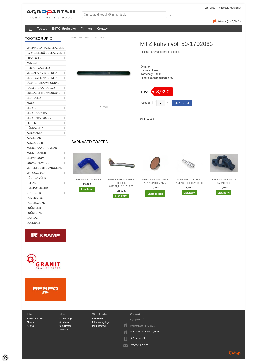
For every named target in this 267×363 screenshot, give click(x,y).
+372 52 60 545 (138, 338)
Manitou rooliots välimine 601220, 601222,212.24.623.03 (121, 183)
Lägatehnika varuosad (43, 82)
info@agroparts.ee (139, 344)
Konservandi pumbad (42, 147)
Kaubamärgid (65, 318)
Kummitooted (36, 152)
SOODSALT (33, 222)
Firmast (86, 28)
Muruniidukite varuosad (44, 167)
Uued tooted (65, 326)
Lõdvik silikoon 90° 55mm (87, 179)
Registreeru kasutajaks (229, 7)
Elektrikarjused (39, 117)
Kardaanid (34, 132)
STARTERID (34, 192)
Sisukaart (64, 329)
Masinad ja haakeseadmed (45, 47)
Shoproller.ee (235, 353)
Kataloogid (35, 142)
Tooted (42, 28)
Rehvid (31, 182)
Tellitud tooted (99, 326)
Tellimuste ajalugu (100, 322)
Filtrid (31, 122)
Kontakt (102, 28)
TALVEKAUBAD (36, 202)
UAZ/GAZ (32, 217)
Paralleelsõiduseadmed (44, 52)
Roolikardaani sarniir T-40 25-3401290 (223, 181)
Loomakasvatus (38, 162)
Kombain (33, 62)
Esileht (74, 37)
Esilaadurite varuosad (43, 92)
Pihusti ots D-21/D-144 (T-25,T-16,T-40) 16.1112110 (189, 181)
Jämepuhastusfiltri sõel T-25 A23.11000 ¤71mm (155, 181)
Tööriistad (34, 212)
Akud (30, 102)
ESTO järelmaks (64, 28)
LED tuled (34, 97)
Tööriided (34, 207)
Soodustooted (66, 322)
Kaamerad (34, 137)
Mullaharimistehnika (42, 72)
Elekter (32, 107)
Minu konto (97, 318)
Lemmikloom (35, 157)
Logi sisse (210, 7)
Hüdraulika (35, 127)
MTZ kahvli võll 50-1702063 (93, 37)
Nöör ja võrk (36, 177)
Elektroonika (37, 112)
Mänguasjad (35, 172)
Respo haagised (38, 67)
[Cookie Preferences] (5, 357)
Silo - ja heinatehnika (42, 77)
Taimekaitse (35, 197)
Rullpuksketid (37, 187)
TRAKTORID (34, 57)
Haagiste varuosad (41, 87)
